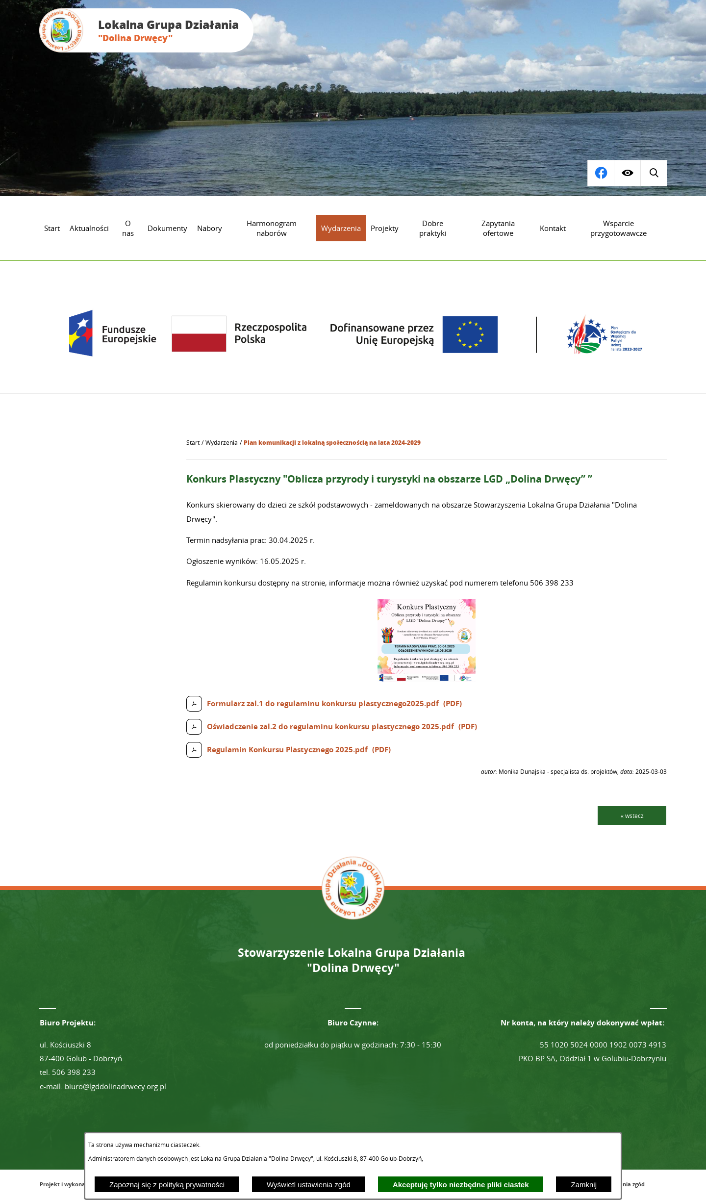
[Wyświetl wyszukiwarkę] (600, 173)
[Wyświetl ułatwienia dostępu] (627, 173)
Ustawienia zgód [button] (623, 1184)
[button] (427, 679)
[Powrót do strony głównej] (193, 442)
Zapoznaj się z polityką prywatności (167, 1184)
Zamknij (584, 1184)
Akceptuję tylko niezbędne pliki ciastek (461, 1184)
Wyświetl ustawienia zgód (309, 1184)
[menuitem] (52, 228)
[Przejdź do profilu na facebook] (653, 173)
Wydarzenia (221, 442)
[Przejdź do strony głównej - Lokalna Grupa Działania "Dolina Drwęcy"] (146, 30)
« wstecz (632, 815)
